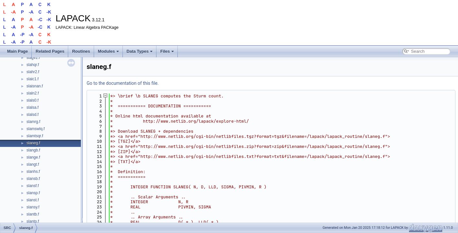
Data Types (140, 51)
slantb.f (33, 214)
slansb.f (33, 178)
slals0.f (32, 100)
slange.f (33, 157)
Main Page (17, 51)
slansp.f (33, 193)
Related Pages (50, 51)
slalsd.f (32, 114)
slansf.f (33, 185)
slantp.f (33, 221)
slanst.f (33, 200)
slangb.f (33, 150)
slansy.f (33, 207)
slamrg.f (33, 121)
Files (167, 51)
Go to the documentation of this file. (123, 83)
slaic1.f (32, 79)
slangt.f (33, 164)
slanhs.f (33, 171)
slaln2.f (33, 93)
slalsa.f (32, 107)
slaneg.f (33, 143)
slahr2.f (33, 72)
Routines (81, 51)
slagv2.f (33, 57)
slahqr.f (33, 64)
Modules (108, 51)
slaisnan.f (35, 86)
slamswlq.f (36, 129)
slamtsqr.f (35, 136)
